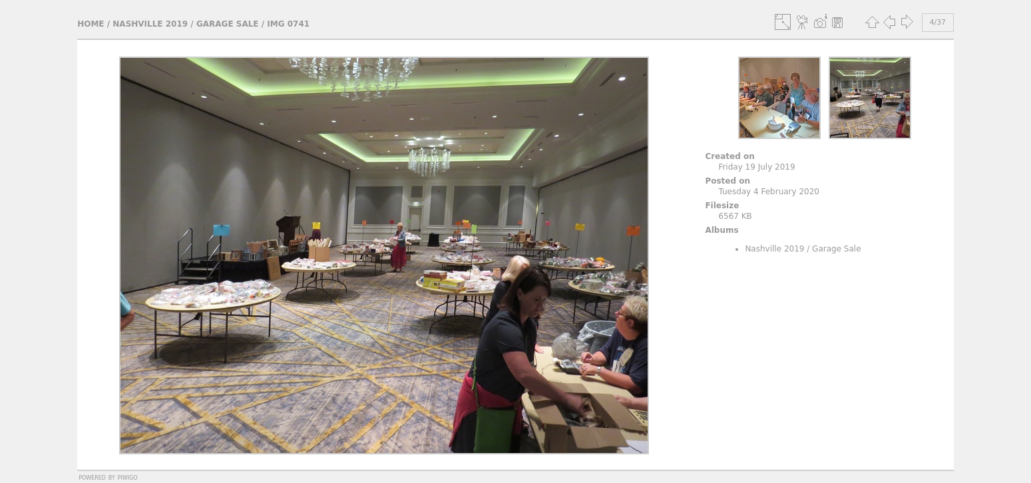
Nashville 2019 (150, 24)
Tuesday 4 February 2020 (768, 191)
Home (90, 24)
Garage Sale (227, 24)
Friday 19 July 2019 (756, 167)
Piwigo (128, 477)
